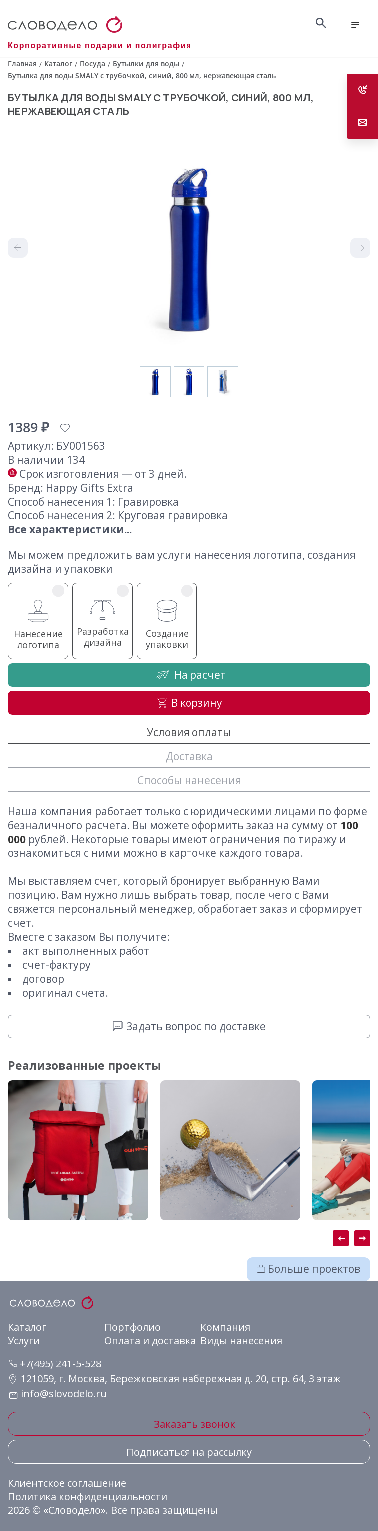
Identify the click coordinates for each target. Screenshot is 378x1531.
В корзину (189, 703)
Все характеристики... (70, 529)
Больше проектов (308, 1269)
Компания (225, 1327)
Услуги (24, 1340)
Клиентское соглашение (67, 1483)
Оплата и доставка (150, 1340)
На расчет (189, 674)
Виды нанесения (241, 1340)
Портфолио (132, 1327)
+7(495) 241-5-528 (55, 1363)
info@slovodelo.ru (64, 1393)
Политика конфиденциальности (87, 1496)
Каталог (27, 1327)
